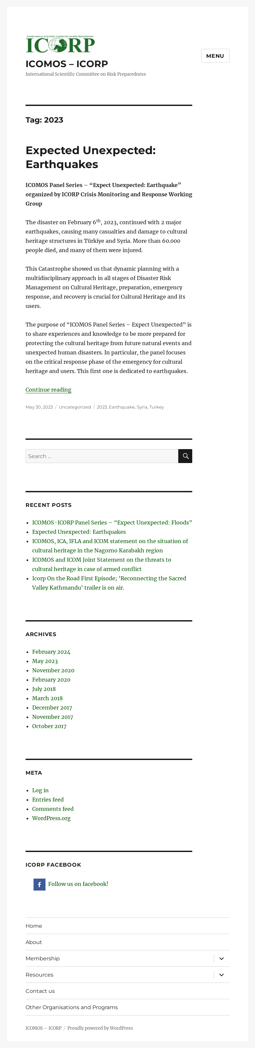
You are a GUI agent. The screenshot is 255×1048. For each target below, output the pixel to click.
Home (34, 926)
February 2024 (51, 651)
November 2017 (52, 717)
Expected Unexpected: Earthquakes (79, 531)
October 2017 (49, 726)
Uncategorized (75, 407)
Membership (43, 958)
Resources (39, 975)
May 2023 (45, 661)
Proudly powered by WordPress (100, 1028)
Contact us (40, 991)
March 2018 (47, 698)
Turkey (156, 407)
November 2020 (53, 670)
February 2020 (51, 679)
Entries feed (48, 799)
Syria (142, 407)
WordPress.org (51, 818)
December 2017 (52, 707)
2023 (102, 407)
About (34, 942)
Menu (215, 56)
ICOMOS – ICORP (67, 63)
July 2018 (44, 689)
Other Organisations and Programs (72, 1007)
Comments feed (53, 809)
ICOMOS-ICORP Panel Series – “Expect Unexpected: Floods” (112, 522)
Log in (40, 790)
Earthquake (122, 407)
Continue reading (48, 389)
